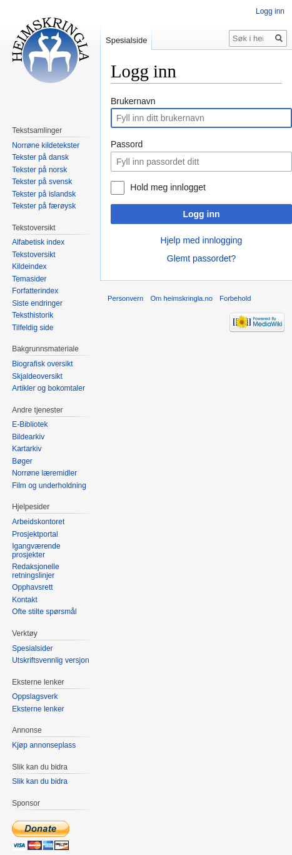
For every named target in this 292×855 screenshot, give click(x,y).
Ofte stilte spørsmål (44, 611)
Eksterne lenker (38, 709)
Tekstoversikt (33, 254)
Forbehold (235, 298)
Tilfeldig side (32, 327)
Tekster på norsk (39, 169)
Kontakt (25, 599)
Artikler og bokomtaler (48, 388)
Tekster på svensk (42, 181)
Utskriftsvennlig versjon (50, 660)
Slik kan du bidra (40, 781)
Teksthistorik (32, 315)
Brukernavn (133, 101)
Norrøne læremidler (44, 473)
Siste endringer (37, 303)
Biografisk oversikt (42, 363)
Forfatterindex (35, 290)
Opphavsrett (32, 587)
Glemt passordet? (201, 258)
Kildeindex (29, 266)
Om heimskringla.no (181, 298)
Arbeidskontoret (38, 521)
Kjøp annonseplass (44, 745)
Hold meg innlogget (168, 187)
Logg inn (201, 214)
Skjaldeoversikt (37, 376)
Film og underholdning (49, 485)
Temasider (29, 279)
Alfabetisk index (38, 242)
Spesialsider (32, 648)
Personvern (125, 298)
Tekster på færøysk (44, 206)
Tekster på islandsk (44, 194)
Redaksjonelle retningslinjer (35, 571)
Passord (127, 144)
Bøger (22, 461)
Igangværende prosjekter (36, 550)
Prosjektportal (35, 534)
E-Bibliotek (30, 424)
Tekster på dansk (40, 157)
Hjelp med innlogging (202, 240)
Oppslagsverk (35, 696)
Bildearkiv (28, 436)
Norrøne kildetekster (45, 145)
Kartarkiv (26, 448)
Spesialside (127, 40)
